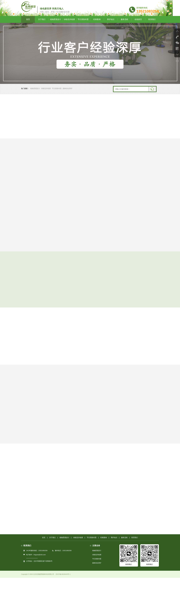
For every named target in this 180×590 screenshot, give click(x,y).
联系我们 (152, 25)
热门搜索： (25, 95)
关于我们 (41, 25)
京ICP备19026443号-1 (63, 586)
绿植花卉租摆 (69, 25)
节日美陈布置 (83, 25)
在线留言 (138, 25)
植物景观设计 (55, 25)
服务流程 (124, 25)
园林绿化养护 (67, 95)
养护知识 (110, 25)
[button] (88, 87)
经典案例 (97, 25)
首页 (28, 25)
